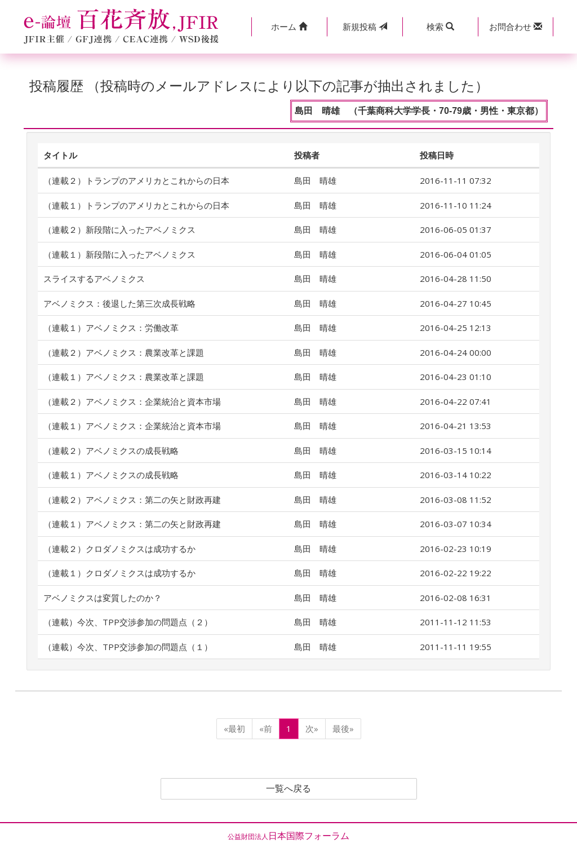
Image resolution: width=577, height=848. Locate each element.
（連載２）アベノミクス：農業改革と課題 (123, 352)
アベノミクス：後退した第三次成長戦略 (119, 303)
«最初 (234, 728)
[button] (289, 27)
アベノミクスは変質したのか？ (102, 597)
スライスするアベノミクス (94, 278)
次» (311, 728)
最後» (343, 728)
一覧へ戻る (288, 789)
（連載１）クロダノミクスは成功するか (119, 572)
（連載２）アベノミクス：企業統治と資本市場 (132, 401)
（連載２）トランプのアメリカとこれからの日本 (136, 180)
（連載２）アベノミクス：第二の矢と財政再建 (132, 499)
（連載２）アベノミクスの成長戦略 (111, 450)
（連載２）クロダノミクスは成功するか (119, 548)
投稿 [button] (365, 26)
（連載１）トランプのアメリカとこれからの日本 (136, 205)
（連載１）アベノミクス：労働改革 (111, 327)
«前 (265, 728)
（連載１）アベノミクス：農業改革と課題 (123, 376)
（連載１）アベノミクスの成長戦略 (111, 474)
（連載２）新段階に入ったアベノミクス (119, 229)
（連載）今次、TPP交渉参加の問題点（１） (127, 646)
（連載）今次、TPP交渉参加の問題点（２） (127, 622)
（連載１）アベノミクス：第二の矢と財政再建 (132, 523)
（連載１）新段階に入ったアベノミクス (119, 254)
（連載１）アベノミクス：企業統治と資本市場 (132, 425)
